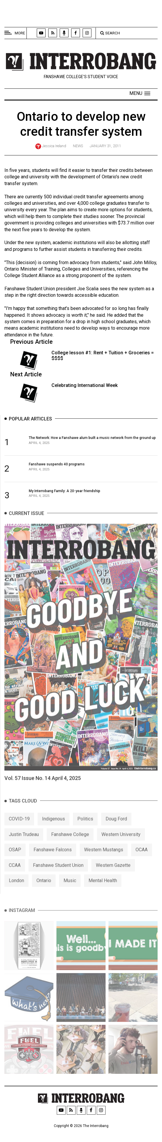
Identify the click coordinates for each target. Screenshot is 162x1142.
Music (70, 887)
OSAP (15, 856)
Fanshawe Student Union (58, 872)
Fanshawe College (70, 841)
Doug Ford (116, 826)
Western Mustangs (103, 856)
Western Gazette (113, 872)
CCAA (15, 872)
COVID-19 (19, 826)
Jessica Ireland (54, 146)
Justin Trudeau (24, 841)
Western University (121, 841)
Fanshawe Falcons (53, 856)
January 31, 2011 (105, 146)
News (78, 146)
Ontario (43, 887)
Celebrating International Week (84, 385)
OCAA (142, 856)
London (16, 887)
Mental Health (102, 887)
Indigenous (53, 826)
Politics (85, 826)
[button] (139, 93)
